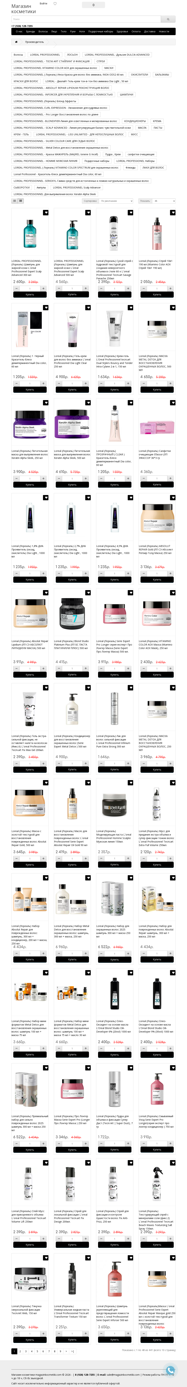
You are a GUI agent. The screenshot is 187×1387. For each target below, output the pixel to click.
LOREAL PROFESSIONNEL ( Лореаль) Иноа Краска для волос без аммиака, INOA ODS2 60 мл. (69, 74)
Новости (164, 31)
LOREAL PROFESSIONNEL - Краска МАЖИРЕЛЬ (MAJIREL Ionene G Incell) (56, 154)
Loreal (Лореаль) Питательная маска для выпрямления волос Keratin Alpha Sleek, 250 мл (30, 454)
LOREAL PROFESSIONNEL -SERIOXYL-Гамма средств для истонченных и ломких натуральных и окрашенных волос (81, 180)
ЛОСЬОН (72, 54)
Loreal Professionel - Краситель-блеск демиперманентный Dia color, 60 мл (57, 174)
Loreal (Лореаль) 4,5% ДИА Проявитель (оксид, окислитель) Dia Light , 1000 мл (113, 551)
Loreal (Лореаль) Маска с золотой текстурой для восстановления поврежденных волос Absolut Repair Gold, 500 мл (29, 838)
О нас (19, 31)
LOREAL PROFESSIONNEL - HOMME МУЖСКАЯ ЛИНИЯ (45, 161)
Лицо (54, 31)
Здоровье (122, 31)
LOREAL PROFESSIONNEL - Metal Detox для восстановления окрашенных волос (61, 147)
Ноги (82, 31)
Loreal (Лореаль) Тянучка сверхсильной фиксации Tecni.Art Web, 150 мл (26, 1309)
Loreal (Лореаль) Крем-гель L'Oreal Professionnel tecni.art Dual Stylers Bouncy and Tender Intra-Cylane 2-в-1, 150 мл (114, 361)
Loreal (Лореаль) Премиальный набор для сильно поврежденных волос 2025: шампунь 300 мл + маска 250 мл (30, 1123)
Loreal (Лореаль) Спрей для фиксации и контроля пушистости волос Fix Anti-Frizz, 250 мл (112, 1216)
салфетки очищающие (141, 154)
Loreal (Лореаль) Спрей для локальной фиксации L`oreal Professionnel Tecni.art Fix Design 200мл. (70, 1216)
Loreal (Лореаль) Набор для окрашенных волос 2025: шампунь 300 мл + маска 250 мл (113, 931)
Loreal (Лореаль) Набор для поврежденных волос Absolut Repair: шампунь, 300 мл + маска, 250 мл (156, 931)
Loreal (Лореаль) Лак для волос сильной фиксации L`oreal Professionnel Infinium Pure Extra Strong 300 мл (113, 741)
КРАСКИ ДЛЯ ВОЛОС (26, 81)
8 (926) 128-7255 (85, 1374)
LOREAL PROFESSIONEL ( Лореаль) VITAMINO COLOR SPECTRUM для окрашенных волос (66, 167)
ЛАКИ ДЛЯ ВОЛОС (153, 167)
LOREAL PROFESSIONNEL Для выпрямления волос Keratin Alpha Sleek (55, 194)
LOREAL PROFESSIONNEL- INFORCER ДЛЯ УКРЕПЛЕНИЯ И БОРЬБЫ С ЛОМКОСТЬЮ (63, 94)
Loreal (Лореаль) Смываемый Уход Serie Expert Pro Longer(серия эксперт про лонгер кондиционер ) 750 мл (156, 1121)
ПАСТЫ (158, 127)
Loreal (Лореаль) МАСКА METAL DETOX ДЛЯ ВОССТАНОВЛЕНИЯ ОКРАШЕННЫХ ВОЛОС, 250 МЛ (155, 743)
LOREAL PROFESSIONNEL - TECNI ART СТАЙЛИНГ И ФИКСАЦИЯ (51, 61)
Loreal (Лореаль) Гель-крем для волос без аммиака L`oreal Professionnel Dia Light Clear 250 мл (72, 361)
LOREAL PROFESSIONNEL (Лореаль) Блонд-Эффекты (45, 101)
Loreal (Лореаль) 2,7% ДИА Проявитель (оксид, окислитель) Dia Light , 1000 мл (70, 551)
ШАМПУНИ (126, 94)
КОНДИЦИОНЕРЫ (135, 121)
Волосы (43, 31)
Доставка (149, 31)
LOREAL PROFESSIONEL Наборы (135, 161)
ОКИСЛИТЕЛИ (139, 74)
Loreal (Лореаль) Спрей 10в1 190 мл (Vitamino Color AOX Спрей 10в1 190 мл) (155, 264)
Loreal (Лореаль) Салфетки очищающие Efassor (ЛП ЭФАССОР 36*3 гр (155, 454)
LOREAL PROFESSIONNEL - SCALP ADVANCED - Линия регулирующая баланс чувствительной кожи (72, 127)
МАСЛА (142, 127)
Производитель (34, 42)
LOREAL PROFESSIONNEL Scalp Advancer (77, 187)
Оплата (136, 31)
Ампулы (41, 187)
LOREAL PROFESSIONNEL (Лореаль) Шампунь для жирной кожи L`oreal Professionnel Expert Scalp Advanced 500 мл (69, 268)
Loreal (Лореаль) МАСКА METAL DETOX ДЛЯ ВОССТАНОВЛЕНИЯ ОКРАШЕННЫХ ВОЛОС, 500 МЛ (155, 363)
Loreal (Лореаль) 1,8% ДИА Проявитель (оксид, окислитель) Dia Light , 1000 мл (28, 551)
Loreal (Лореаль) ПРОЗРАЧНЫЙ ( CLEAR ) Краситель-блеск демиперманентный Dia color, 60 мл (113, 458)
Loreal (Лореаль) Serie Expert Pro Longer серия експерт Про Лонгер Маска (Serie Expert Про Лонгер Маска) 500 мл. (114, 646)
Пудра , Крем (113, 154)
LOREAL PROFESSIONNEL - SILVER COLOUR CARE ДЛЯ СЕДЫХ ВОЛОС (54, 141)
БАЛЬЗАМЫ (162, 74)
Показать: (145, 200)
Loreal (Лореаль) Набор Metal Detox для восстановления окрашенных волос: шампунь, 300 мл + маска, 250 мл (71, 931)
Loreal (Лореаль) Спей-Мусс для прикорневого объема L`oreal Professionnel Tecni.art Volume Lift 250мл (29, 1216)
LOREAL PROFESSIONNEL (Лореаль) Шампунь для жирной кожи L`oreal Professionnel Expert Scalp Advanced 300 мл (27, 268)
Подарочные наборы (100, 31)
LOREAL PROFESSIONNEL (45, 54)
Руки (72, 31)
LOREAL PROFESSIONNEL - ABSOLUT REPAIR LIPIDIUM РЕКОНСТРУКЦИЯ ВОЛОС (61, 87)
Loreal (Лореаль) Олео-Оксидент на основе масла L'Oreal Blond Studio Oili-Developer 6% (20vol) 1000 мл (113, 1026)
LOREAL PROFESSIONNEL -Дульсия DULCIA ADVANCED (117, 54)
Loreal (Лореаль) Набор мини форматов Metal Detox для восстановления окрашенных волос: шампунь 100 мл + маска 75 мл (29, 1028)
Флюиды (130, 167)
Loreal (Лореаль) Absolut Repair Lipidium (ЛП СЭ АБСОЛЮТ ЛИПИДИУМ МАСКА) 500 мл (30, 644)
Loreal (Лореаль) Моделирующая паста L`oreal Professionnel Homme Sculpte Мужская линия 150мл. (113, 836)
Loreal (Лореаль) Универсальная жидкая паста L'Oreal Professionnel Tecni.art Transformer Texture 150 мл (71, 1311)
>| (72, 1351)
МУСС (134, 134)
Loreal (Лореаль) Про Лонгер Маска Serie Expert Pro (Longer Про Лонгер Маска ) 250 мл (72, 1119)
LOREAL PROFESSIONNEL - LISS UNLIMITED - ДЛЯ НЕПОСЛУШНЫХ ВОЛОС (80, 134)
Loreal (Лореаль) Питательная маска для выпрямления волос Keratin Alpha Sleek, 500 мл (72, 454)
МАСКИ (108, 68)
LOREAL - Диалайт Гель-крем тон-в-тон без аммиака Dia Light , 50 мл (86, 81)
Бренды (30, 31)
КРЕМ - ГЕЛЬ (21, 134)
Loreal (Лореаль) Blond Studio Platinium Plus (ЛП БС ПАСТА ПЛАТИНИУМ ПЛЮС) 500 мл (71, 644)
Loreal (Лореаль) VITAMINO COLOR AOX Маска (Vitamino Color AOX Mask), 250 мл (155, 644)
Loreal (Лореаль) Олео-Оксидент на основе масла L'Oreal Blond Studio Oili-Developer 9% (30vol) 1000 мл (156, 1026)
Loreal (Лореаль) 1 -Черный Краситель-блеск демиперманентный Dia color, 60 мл (29, 361)
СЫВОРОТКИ (22, 187)
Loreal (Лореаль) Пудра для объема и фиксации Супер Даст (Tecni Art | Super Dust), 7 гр (114, 1121)
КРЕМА (157, 121)
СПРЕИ (101, 61)
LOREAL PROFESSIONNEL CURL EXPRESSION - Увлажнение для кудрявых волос (60, 107)
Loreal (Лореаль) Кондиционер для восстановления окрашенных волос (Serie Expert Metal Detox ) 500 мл (72, 741)
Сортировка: (90, 200)
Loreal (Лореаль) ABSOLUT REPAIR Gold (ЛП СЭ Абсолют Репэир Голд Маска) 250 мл (156, 549)
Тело (64, 31)
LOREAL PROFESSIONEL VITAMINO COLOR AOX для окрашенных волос (55, 68)
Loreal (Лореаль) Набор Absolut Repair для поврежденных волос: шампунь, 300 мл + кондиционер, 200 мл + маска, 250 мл (29, 934)
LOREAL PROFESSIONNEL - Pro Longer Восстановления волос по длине (56, 114)
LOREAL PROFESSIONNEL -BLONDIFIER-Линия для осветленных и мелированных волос (65, 121)
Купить (30, 294)
